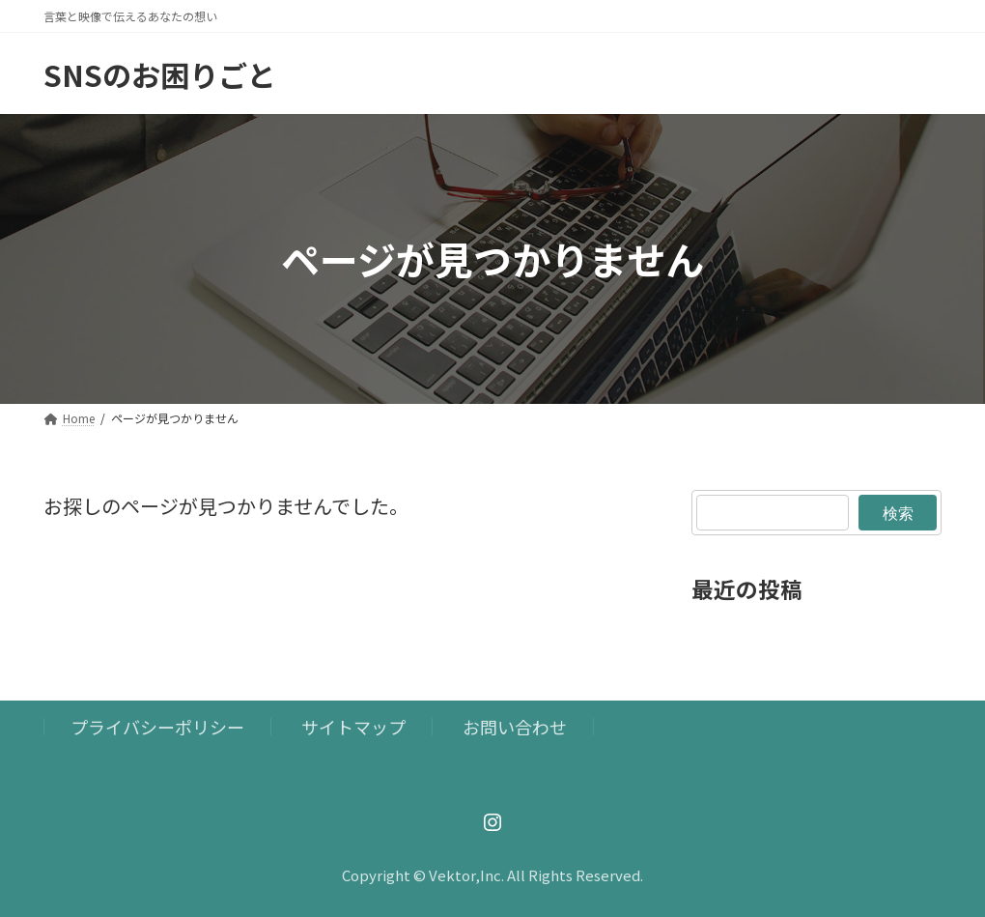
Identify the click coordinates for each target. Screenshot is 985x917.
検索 (897, 512)
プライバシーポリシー (157, 726)
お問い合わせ (515, 726)
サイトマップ (353, 726)
